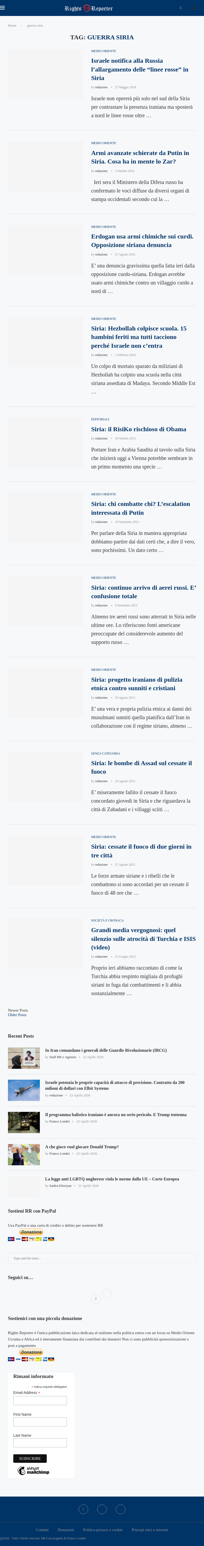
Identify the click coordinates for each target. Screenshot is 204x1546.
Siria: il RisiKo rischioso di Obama (138, 429)
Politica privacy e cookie (103, 1530)
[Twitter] (102, 1509)
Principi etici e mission (149, 1530)
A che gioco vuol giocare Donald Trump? (82, 1147)
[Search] (201, 8)
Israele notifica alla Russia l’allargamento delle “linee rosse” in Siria (139, 69)
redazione (101, 87)
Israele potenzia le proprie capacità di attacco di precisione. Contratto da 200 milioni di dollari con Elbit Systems (115, 1085)
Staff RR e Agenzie (62, 1057)
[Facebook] (180, 8)
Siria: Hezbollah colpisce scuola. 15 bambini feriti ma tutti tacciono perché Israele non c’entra (138, 337)
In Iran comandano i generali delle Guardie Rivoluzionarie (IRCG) (106, 1050)
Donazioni (66, 1530)
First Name (22, 1414)
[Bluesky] (120, 1509)
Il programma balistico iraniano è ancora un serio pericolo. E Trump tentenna (115, 1114)
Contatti (42, 1530)
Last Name (22, 1435)
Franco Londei (59, 1121)
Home (12, 25)
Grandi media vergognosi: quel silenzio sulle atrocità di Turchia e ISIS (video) (143, 939)
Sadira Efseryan (60, 1186)
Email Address (26, 1392)
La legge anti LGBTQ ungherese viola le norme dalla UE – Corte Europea (112, 1179)
